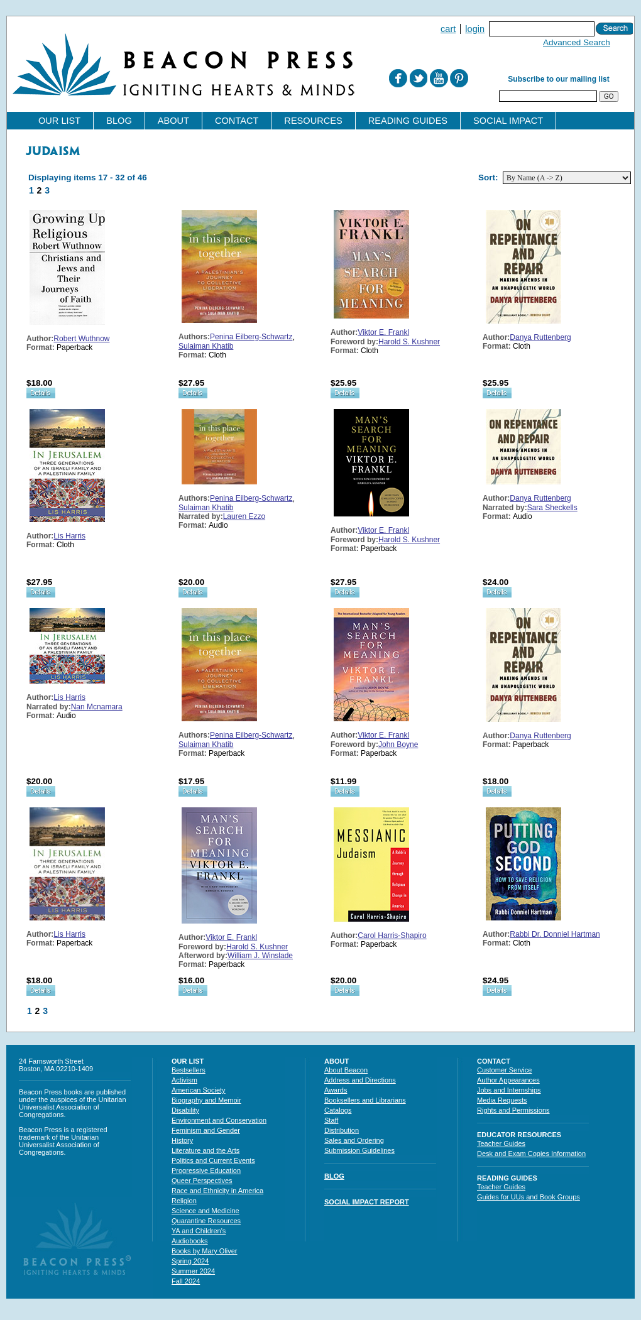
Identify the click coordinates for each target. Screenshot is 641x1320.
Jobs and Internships (509, 1090)
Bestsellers (188, 1070)
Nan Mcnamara (97, 706)
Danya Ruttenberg (540, 337)
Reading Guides (407, 121)
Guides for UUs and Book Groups (528, 1197)
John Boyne (398, 744)
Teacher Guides (501, 1143)
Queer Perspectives (202, 1180)
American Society (199, 1090)
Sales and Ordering (354, 1140)
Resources (313, 121)
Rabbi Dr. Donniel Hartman (555, 934)
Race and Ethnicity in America (217, 1190)
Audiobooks (190, 1241)
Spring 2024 (190, 1261)
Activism (184, 1080)
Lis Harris (69, 536)
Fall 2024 (186, 1281)
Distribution (341, 1130)
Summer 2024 (193, 1271)
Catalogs (337, 1110)
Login (475, 29)
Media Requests (502, 1100)
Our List (59, 121)
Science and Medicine (205, 1210)
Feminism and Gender (206, 1130)
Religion (184, 1200)
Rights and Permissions (513, 1110)
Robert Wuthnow (81, 338)
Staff (331, 1120)
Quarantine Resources (206, 1221)
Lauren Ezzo (244, 516)
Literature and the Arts (205, 1150)
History (182, 1140)
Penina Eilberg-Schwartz (251, 336)
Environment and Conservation (219, 1120)
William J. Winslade (260, 955)
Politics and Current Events (213, 1160)
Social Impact (508, 121)
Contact (236, 121)
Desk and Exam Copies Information (531, 1153)
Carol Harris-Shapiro (392, 935)
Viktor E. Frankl (383, 332)
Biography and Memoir (206, 1100)
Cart (448, 29)
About (173, 121)
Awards (335, 1090)
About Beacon (346, 1070)
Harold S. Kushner (409, 341)
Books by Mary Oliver (205, 1251)
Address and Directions (360, 1080)
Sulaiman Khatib (205, 346)
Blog (119, 121)
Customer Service (504, 1070)
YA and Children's (199, 1231)
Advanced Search (576, 42)
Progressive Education (206, 1170)
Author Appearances (508, 1080)
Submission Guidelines (359, 1150)
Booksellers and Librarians (365, 1100)
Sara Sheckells (552, 507)
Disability (185, 1110)
